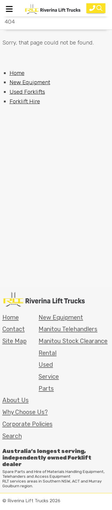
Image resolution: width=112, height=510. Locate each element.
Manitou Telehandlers (68, 329)
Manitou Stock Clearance (73, 341)
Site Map (14, 341)
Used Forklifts (27, 91)
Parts (46, 388)
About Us (15, 400)
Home (17, 73)
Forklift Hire (25, 101)
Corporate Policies (27, 424)
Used (46, 364)
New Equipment (30, 82)
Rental (47, 353)
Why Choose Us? (25, 412)
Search (12, 436)
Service (49, 376)
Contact (13, 329)
